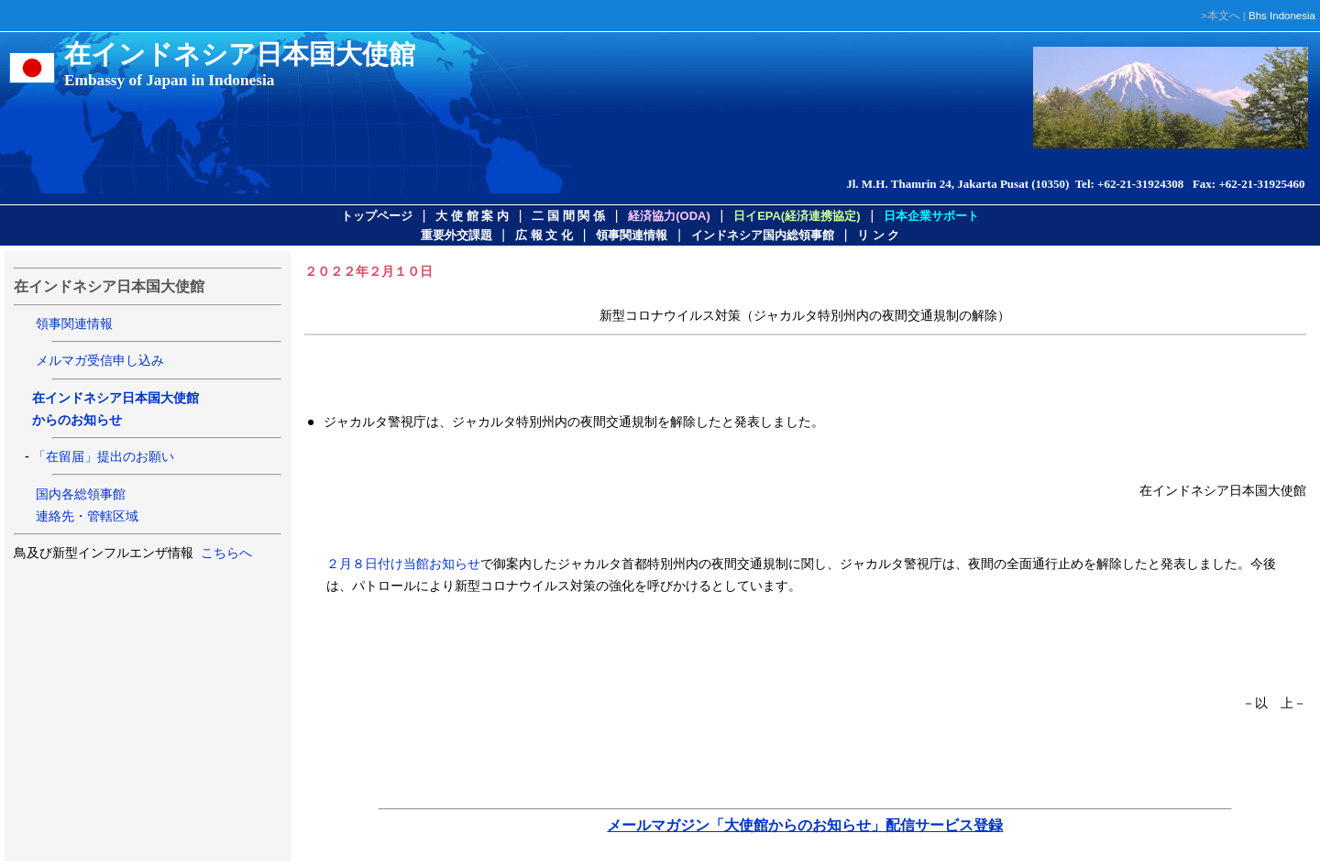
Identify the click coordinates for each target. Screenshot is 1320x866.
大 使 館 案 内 (471, 216)
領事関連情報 (631, 235)
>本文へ (1220, 15)
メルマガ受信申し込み (100, 360)
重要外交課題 (456, 235)
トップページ (376, 216)
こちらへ (224, 552)
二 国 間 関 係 (568, 216)
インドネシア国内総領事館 (762, 235)
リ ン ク (878, 235)
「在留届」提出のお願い (103, 456)
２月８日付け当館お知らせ (403, 563)
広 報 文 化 (544, 235)
